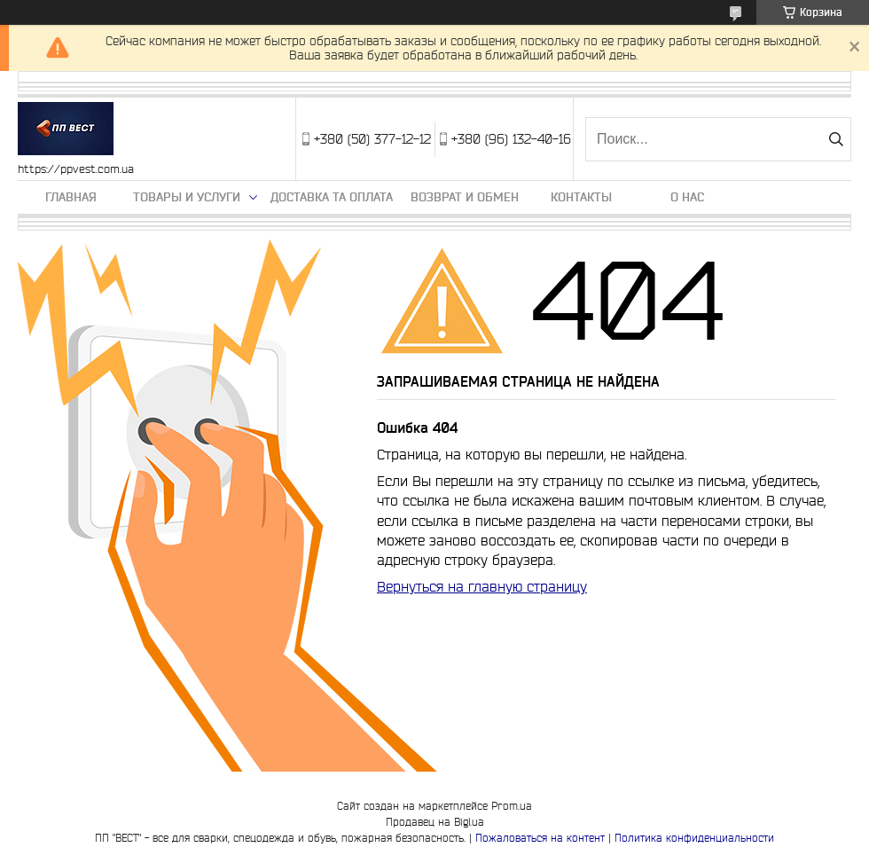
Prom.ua (511, 806)
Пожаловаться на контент (540, 837)
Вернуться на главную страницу (482, 586)
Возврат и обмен (465, 197)
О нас (687, 197)
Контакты (581, 197)
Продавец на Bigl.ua (435, 822)
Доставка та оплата (331, 197)
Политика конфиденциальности (694, 837)
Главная (71, 197)
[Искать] (835, 139)
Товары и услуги (186, 197)
